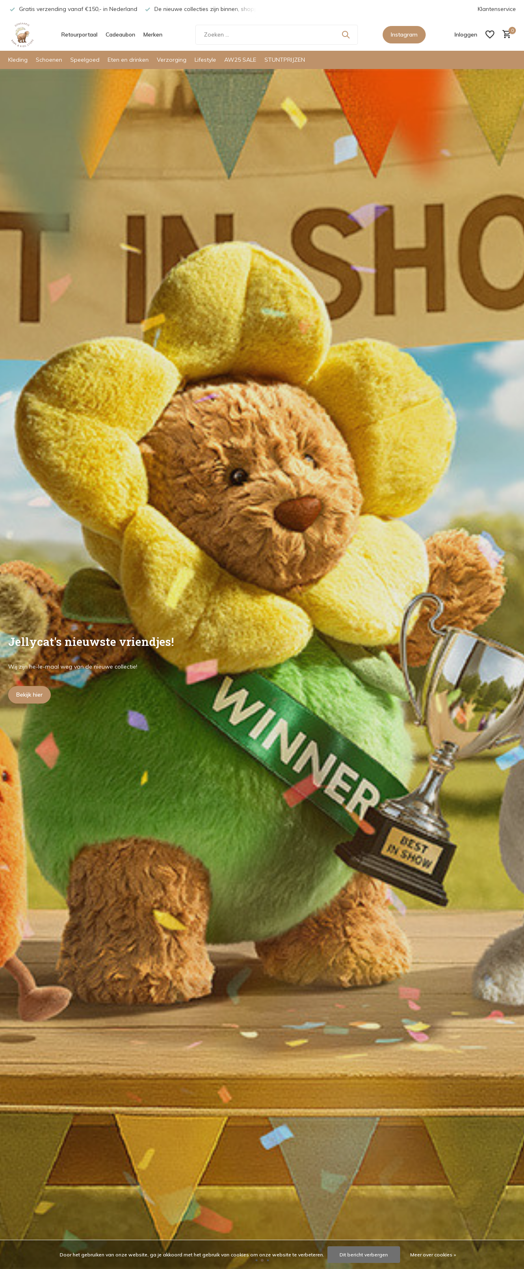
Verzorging (171, 59)
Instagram (404, 34)
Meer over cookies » (433, 1255)
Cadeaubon (120, 34)
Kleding (18, 59)
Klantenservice (497, 9)
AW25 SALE (240, 59)
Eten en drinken (128, 59)
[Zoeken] (276, 35)
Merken (152, 34)
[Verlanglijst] (489, 34)
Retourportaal (79, 34)
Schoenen (49, 59)
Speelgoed (85, 59)
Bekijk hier (29, 694)
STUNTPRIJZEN (284, 59)
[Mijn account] (466, 34)
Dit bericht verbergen (364, 1255)
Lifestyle (205, 59)
